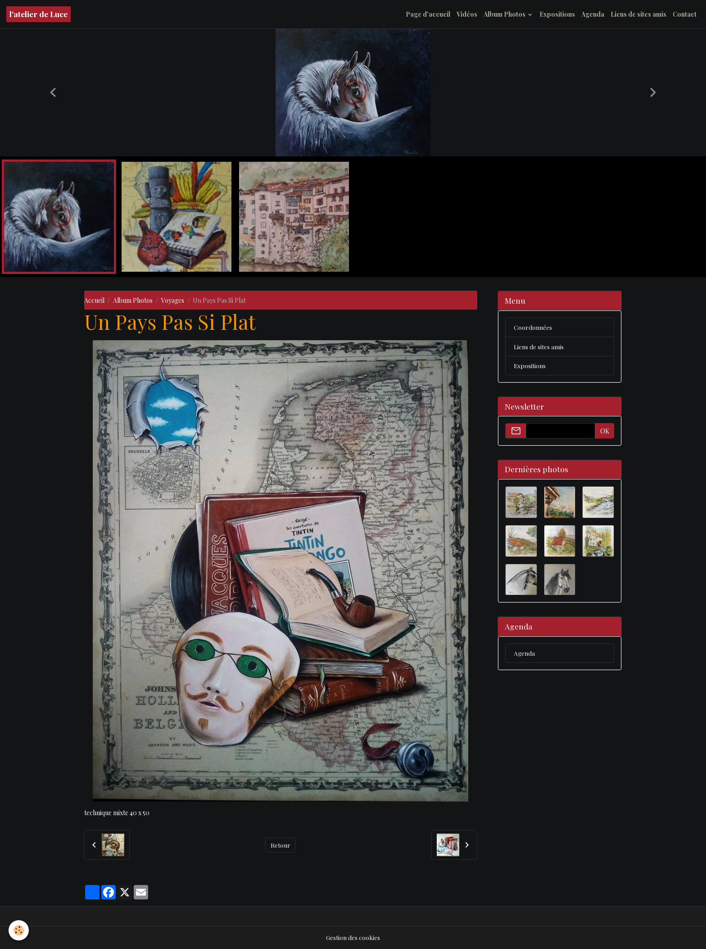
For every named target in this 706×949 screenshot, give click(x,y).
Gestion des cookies (353, 937)
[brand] (38, 14)
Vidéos (467, 14)
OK (604, 431)
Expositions (557, 14)
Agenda (592, 14)
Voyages (172, 300)
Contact (685, 14)
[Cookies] (19, 930)
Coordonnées (533, 327)
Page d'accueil (428, 14)
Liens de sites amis (638, 14)
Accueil (94, 300)
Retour (280, 844)
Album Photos (505, 14)
